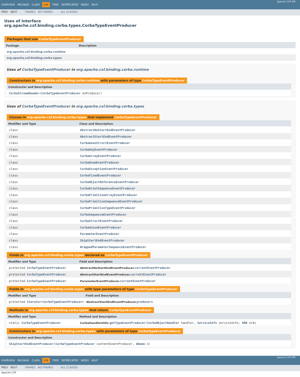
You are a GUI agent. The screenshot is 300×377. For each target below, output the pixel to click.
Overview (8, 4)
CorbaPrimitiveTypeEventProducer (107, 208)
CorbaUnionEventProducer (100, 227)
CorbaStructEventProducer (101, 221)
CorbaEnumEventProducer (99, 162)
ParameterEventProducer (99, 234)
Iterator (34, 302)
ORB (244, 323)
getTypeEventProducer (127, 323)
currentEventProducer (153, 268)
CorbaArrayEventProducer (100, 156)
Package (23, 4)
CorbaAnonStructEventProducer (105, 143)
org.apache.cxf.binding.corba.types (34, 57)
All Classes (69, 11)
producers (145, 302)
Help (94, 4)
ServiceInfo (207, 323)
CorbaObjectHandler (163, 323)
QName (140, 344)
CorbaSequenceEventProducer (103, 214)
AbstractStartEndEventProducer (106, 136)
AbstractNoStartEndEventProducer (107, 130)
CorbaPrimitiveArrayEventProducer (108, 195)
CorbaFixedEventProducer (100, 175)
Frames (30, 11)
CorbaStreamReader (24, 93)
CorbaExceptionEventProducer (104, 169)
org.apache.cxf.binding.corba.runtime (36, 51)
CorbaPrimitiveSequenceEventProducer (111, 201)
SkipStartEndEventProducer (102, 240)
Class (36, 4)
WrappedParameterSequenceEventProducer (113, 247)
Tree (55, 4)
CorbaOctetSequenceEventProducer (107, 188)
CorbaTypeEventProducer (60, 39)
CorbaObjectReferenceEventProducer (109, 182)
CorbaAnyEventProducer (99, 149)
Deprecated (69, 4)
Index (85, 4)
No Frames (45, 11)
